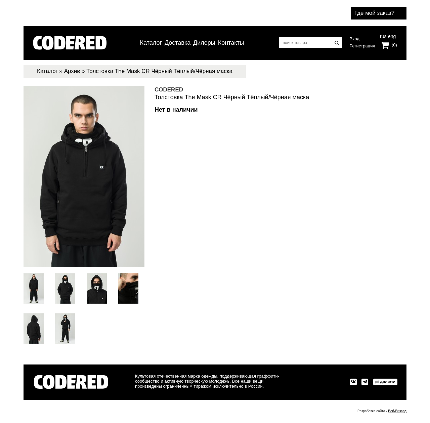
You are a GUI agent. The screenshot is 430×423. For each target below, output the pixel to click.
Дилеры (204, 42)
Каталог (151, 42)
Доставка (177, 42)
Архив (72, 71)
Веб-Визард (397, 411)
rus (383, 36)
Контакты (231, 42)
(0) (394, 44)
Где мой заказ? (374, 13)
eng (391, 36)
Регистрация (362, 45)
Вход (354, 38)
